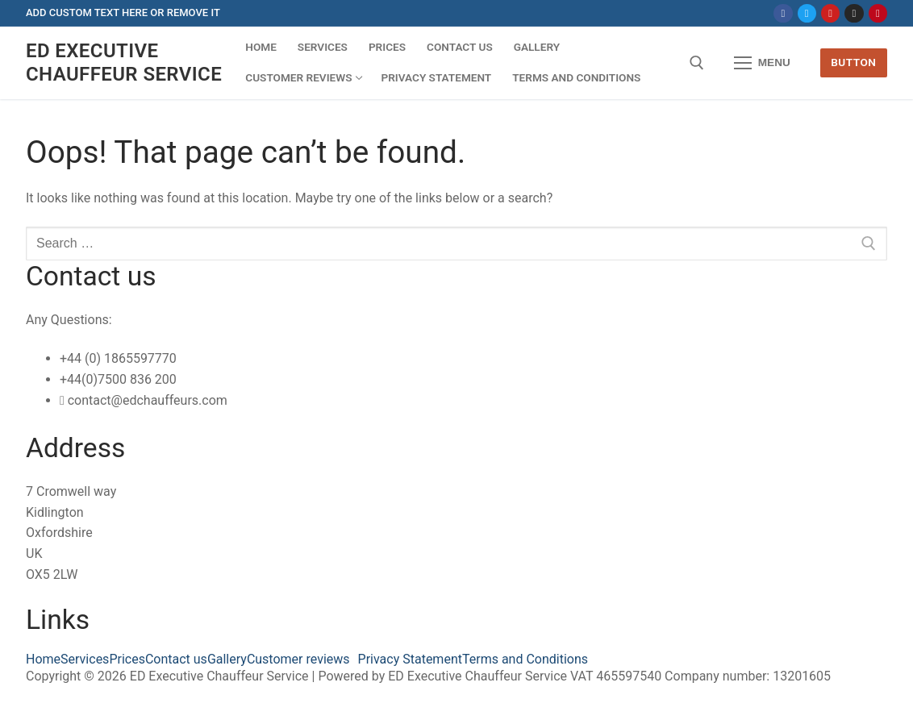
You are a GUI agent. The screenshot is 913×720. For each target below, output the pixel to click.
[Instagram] (853, 13)
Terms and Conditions (525, 659)
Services (84, 659)
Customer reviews (298, 659)
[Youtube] (830, 13)
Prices (127, 659)
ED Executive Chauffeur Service (124, 62)
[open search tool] (697, 63)
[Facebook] (782, 13)
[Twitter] (807, 13)
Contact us (176, 659)
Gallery (227, 659)
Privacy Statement (410, 659)
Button (853, 62)
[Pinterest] (878, 13)
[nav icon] (762, 63)
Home (43, 659)
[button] (302, 659)
